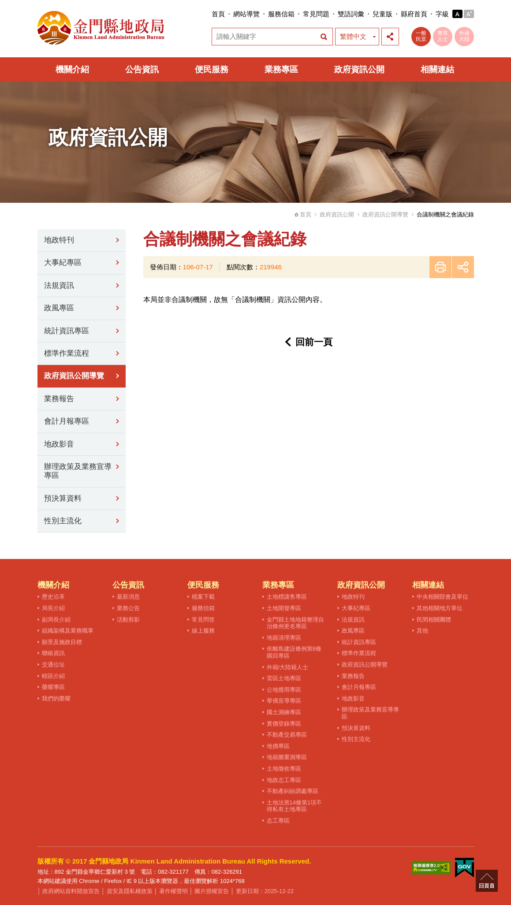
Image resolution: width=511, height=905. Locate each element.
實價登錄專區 (284, 723)
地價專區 (278, 746)
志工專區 (278, 820)
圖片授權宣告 (211, 891)
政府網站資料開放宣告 (71, 891)
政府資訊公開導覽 (385, 214)
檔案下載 (203, 596)
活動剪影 (128, 619)
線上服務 (203, 630)
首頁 (218, 14)
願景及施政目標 (62, 642)
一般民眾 (421, 36)
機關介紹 (72, 69)
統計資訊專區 (66, 331)
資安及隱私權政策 (130, 891)
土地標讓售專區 (287, 596)
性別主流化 (63, 521)
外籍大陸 (464, 36)
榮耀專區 (53, 687)
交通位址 (53, 664)
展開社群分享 (390, 36)
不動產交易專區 (287, 734)
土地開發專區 (284, 608)
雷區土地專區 (284, 678)
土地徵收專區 (284, 768)
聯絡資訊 (53, 653)
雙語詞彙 (351, 14)
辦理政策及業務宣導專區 (78, 471)
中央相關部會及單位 (442, 596)
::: (209, 14)
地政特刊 (59, 240)
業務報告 (59, 399)
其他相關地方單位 (440, 608)
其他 (422, 630)
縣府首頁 (414, 14)
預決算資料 (63, 498)
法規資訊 (59, 285)
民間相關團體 (434, 619)
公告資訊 (142, 69)
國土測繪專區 (284, 712)
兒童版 (382, 14)
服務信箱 (281, 14)
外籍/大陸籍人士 (288, 667)
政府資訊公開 (359, 69)
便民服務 (211, 69)
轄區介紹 (53, 676)
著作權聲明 (173, 891)
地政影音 (59, 444)
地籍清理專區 (284, 637)
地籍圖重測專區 (287, 757)
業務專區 (281, 69)
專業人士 (442, 36)
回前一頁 (313, 342)
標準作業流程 (66, 353)
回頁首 (487, 881)
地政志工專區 (284, 780)
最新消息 (128, 596)
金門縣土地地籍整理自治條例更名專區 (295, 623)
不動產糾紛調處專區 (292, 791)
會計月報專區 (66, 421)
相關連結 (437, 69)
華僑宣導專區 (284, 700)
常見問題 (316, 14)
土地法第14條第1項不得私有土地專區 (294, 806)
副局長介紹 (56, 619)
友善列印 (440, 267)
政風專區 (59, 308)
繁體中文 (353, 36)
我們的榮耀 (56, 698)
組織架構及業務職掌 (67, 630)
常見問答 (203, 619)
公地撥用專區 (284, 689)
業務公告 (128, 608)
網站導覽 (246, 14)
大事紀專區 (63, 262)
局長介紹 (53, 608)
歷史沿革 (53, 596)
